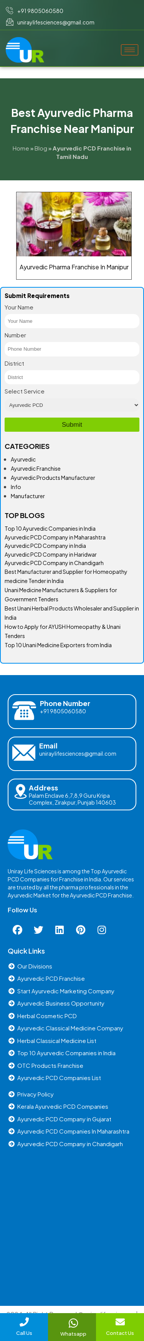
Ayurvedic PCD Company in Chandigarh (54, 562)
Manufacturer (28, 495)
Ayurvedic (23, 459)
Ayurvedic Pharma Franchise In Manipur (74, 267)
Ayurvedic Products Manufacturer (53, 477)
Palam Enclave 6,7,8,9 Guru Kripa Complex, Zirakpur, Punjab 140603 (72, 799)
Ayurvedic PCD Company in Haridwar (51, 554)
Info (16, 486)
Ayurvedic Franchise (36, 468)
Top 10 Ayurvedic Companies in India (50, 528)
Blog (41, 148)
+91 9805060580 (63, 711)
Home (21, 148)
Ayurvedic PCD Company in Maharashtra (55, 537)
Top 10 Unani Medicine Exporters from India (58, 644)
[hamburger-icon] (129, 49)
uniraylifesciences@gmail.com (77, 753)
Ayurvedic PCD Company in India (45, 545)
